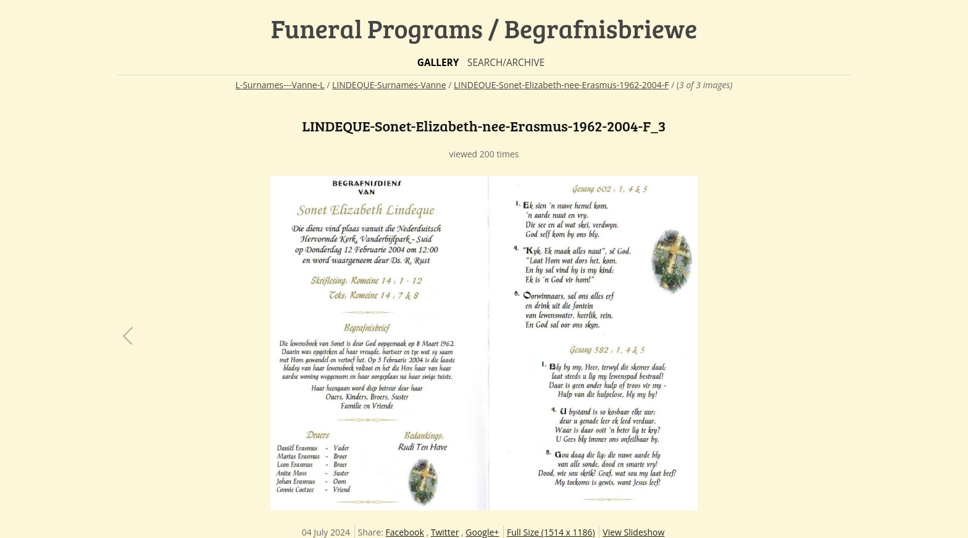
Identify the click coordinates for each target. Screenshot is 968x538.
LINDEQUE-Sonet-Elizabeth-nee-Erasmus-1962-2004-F (561, 85)
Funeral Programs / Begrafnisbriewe (484, 28)
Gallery (438, 62)
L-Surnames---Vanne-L (279, 85)
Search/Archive (505, 62)
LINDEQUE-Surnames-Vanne (389, 85)
